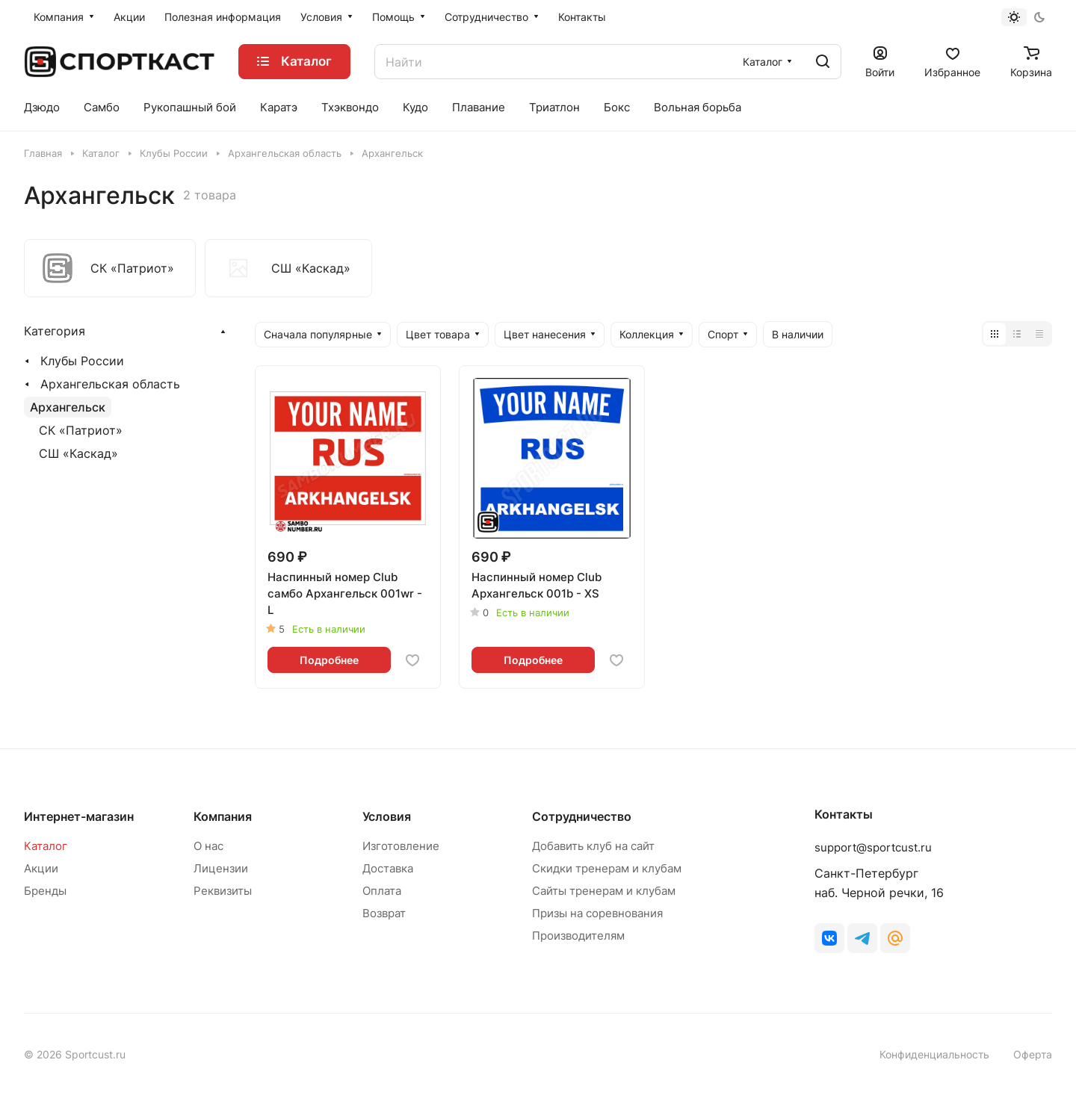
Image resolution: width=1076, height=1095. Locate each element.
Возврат (384, 913)
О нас (208, 846)
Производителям (578, 935)
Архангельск (67, 407)
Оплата (381, 891)
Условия (386, 816)
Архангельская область (110, 383)
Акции (41, 868)
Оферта (1032, 1054)
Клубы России (82, 360)
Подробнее (329, 660)
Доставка (387, 868)
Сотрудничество (581, 816)
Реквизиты (223, 891)
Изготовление (400, 846)
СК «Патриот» (81, 430)
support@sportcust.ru (873, 847)
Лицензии (221, 868)
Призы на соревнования (597, 913)
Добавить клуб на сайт (593, 846)
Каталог (45, 846)
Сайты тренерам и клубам (603, 891)
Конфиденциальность (934, 1054)
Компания (223, 816)
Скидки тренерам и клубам (606, 868)
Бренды (45, 891)
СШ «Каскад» (78, 453)
